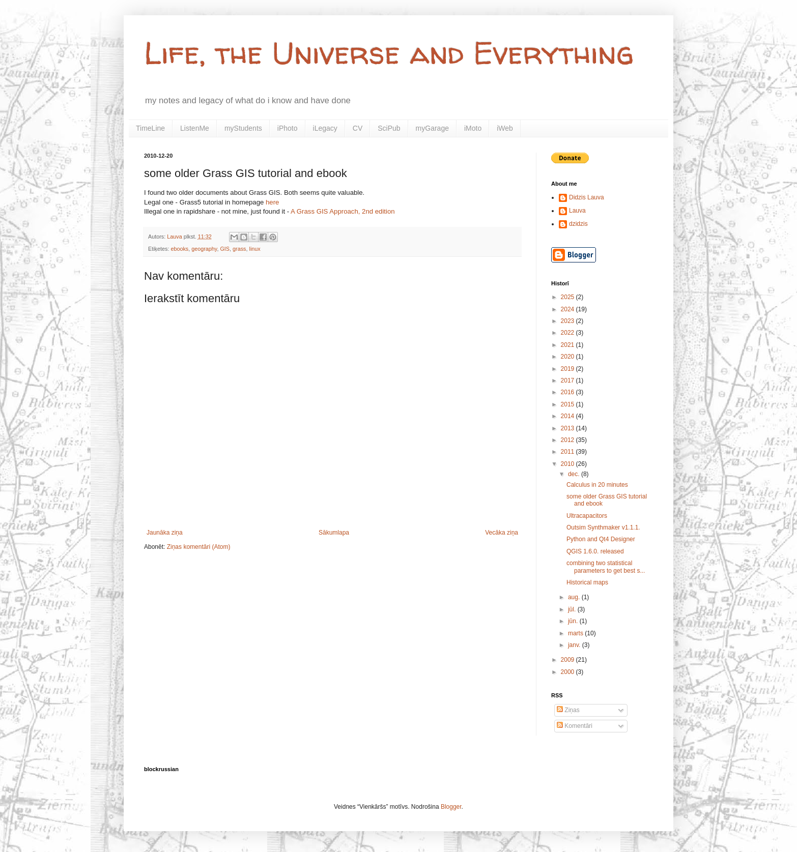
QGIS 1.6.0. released (595, 551)
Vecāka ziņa (501, 532)
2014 (568, 416)
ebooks (179, 249)
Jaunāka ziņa (165, 532)
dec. (574, 474)
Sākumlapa (334, 532)
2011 (568, 451)
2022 (568, 332)
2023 (568, 321)
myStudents (243, 128)
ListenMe (194, 128)
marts (576, 633)
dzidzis (578, 223)
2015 (568, 404)
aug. (575, 597)
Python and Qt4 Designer (600, 539)
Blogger (451, 806)
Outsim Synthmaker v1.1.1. (603, 527)
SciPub (389, 128)
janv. (575, 645)
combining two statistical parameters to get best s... (605, 567)
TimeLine (150, 128)
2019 (568, 368)
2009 (568, 659)
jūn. (574, 621)
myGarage (432, 128)
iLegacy (325, 128)
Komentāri (574, 725)
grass (239, 249)
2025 (568, 297)
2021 (568, 344)
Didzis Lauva (586, 197)
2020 (568, 356)
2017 (568, 380)
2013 (568, 428)
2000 (568, 671)
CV (357, 128)
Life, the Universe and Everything (389, 53)
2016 (568, 392)
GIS (225, 249)
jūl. (573, 609)
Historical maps (587, 582)
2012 (568, 440)
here (272, 202)
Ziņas (568, 710)
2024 (568, 309)
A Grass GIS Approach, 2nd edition (343, 211)
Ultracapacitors (586, 515)
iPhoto (287, 128)
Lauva (577, 210)
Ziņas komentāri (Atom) (199, 546)
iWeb (505, 128)
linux (254, 249)
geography (204, 249)
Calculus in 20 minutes (597, 484)
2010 (568, 463)
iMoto (472, 128)
